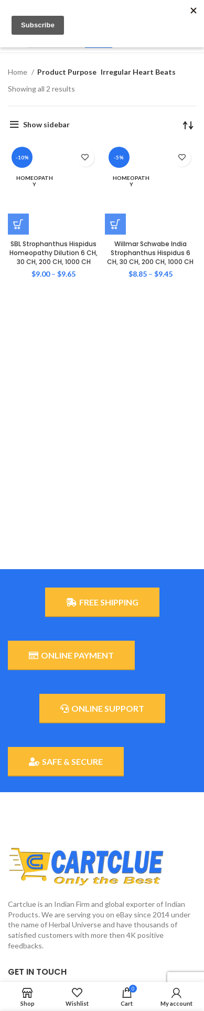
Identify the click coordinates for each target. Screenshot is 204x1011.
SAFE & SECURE (66, 761)
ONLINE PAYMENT (71, 655)
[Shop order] (188, 125)
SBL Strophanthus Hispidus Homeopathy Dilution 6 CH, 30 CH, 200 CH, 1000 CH (53, 208)
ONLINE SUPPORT (102, 708)
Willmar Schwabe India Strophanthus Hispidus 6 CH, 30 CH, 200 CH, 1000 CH (150, 208)
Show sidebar (46, 124)
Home (18, 71)
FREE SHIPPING (102, 602)
